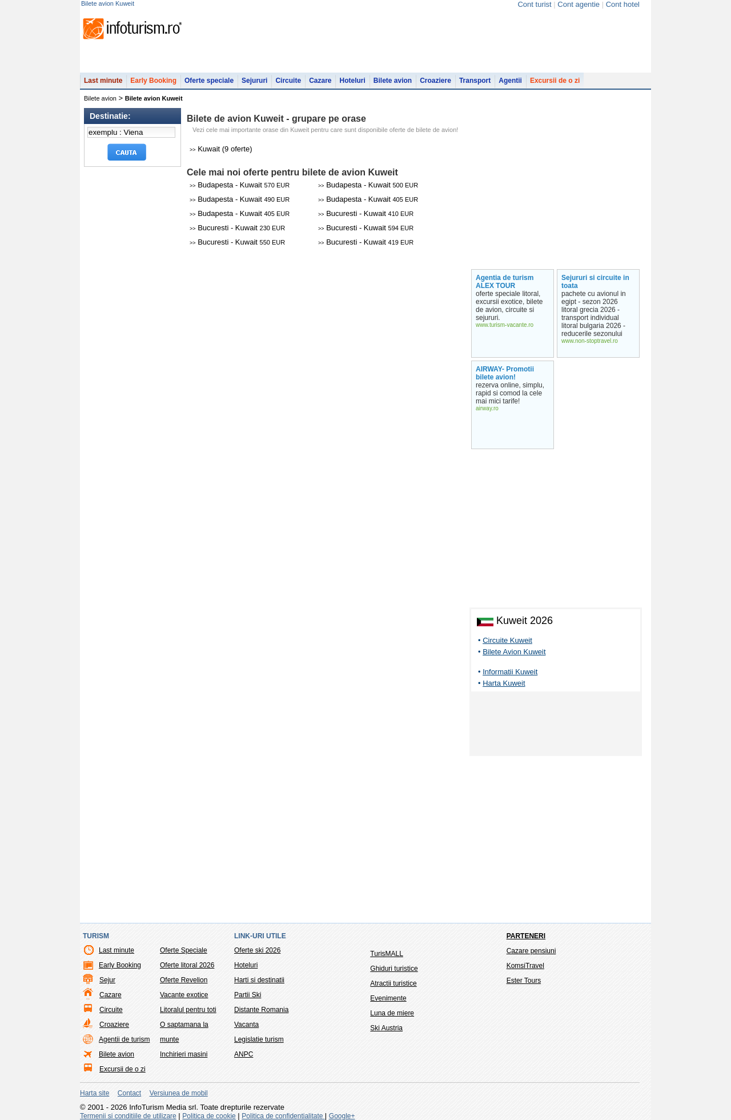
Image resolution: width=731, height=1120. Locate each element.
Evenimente (388, 998)
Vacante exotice (184, 995)
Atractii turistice (393, 983)
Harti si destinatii (259, 980)
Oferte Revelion (183, 980)
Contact (129, 1093)
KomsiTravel (525, 966)
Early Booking (153, 81)
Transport (475, 81)
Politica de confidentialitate (283, 1116)
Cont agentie (578, 4)
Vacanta (246, 1025)
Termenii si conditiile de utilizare (128, 1116)
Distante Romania (261, 1010)
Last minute (103, 81)
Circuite (288, 81)
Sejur (107, 980)
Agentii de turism (124, 1039)
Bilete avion (392, 81)
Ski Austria (386, 1028)
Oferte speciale (209, 81)
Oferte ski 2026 (257, 950)
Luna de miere (392, 1013)
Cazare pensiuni (531, 951)
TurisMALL (386, 954)
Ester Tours (524, 981)
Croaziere (435, 81)
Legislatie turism (259, 1039)
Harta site (94, 1093)
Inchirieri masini (183, 1054)
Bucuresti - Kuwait (365, 213)
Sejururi (254, 81)
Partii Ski (247, 995)
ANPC (243, 1054)
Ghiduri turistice (393, 969)
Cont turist (534, 4)
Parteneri (526, 936)
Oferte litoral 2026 (187, 965)
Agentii (510, 81)
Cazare (320, 81)
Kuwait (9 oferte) (221, 149)
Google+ (342, 1116)
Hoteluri (352, 81)
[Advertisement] (556, 725)
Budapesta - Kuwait (240, 185)
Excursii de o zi (555, 81)
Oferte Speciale (183, 950)
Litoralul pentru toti (188, 1010)
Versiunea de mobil (179, 1093)
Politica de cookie (208, 1116)
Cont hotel (623, 4)
